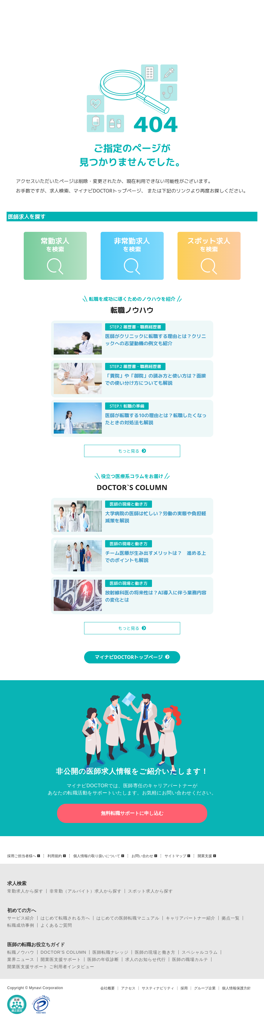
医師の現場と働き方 (155, 952)
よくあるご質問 (56, 925)
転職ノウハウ (20, 952)
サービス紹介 (20, 918)
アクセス (128, 988)
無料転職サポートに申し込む (132, 813)
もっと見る (128, 451)
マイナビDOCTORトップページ (129, 657)
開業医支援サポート (61, 959)
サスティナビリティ (158, 988)
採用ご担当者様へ (21, 856)
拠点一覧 (231, 918)
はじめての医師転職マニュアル (127, 918)
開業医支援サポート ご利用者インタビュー (50, 967)
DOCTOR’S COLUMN (63, 952)
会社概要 (107, 988)
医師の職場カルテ (190, 959)
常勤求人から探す (25, 891)
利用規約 (54, 856)
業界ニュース (20, 959)
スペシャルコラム (200, 952)
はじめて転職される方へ (65, 918)
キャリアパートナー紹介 (190, 918)
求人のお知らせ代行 (145, 959)
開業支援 (205, 856)
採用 (184, 988)
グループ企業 (205, 988)
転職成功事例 (20, 925)
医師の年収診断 (103, 959)
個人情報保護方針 (236, 988)
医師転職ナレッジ (111, 952)
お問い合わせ (142, 856)
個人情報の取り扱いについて (96, 856)
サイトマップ (175, 856)
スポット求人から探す (150, 891)
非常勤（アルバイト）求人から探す (86, 891)
